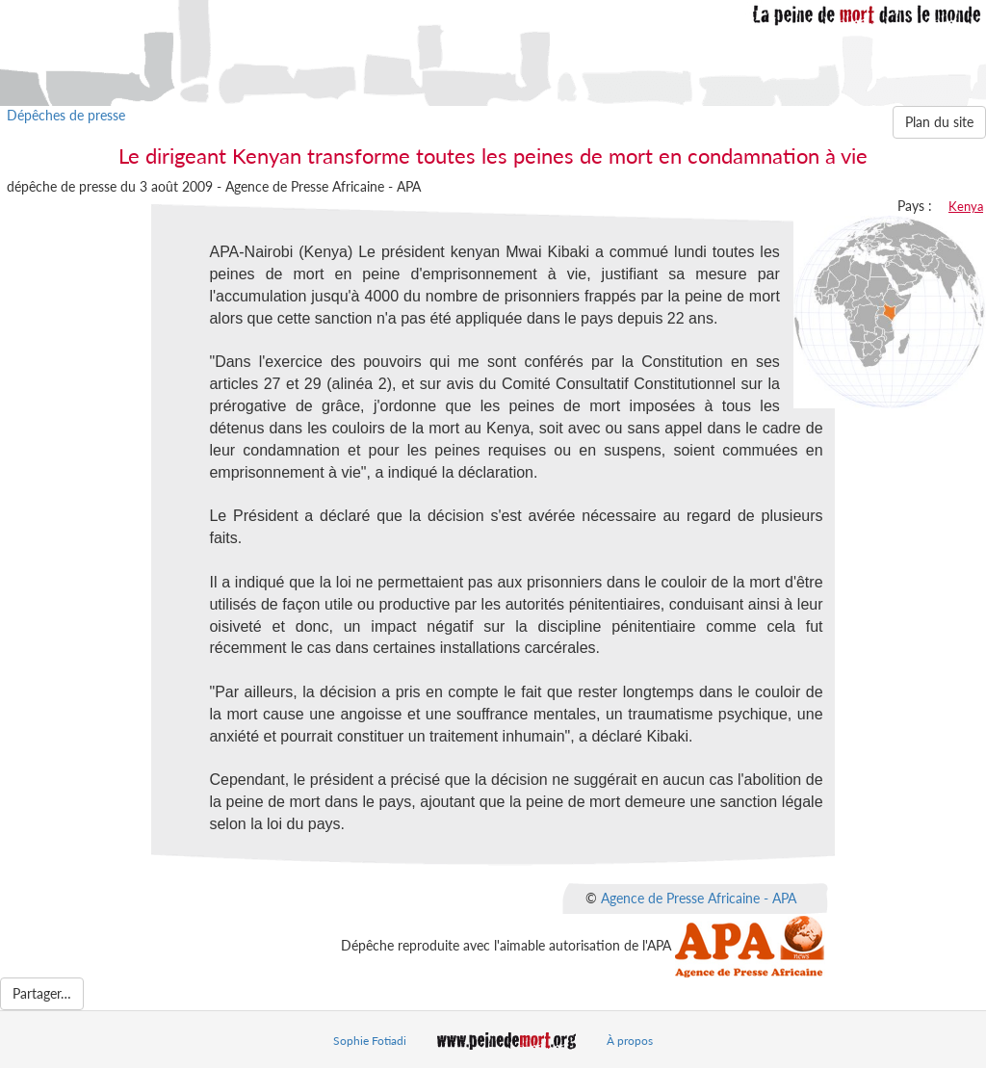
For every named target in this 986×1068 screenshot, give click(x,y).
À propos (630, 1040)
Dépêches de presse (66, 115)
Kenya (965, 206)
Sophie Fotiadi (369, 1040)
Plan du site (939, 122)
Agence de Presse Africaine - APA (698, 898)
